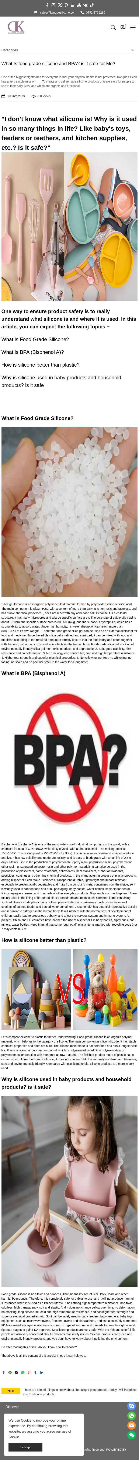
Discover (12, 1407)
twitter (16, 1372)
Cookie (26, 1420)
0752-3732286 (95, 12)
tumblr (35, 1372)
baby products (70, 377)
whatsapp (23, 1372)
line (10, 1372)
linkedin (42, 1372)
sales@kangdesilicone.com (58, 12)
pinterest (29, 1372)
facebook (3, 1372)
